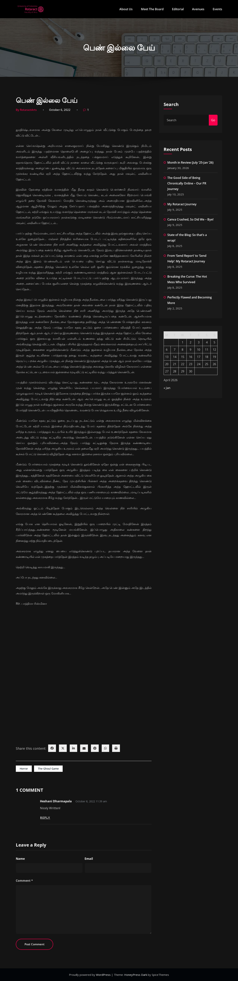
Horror (24, 768)
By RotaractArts (26, 110)
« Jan (167, 388)
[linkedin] (73, 748)
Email (89, 859)
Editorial (178, 9)
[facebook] (52, 748)
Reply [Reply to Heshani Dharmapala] (45, 817)
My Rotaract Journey (182, 204)
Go (213, 120)
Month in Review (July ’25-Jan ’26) (190, 162)
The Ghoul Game (48, 768)
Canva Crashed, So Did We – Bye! (190, 219)
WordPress (103, 975)
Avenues (198, 9)
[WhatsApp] (105, 748)
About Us (126, 9)
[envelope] (84, 748)
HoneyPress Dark (135, 975)
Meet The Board (152, 9)
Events (217, 9)
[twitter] (63, 748)
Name (20, 859)
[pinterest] (95, 748)
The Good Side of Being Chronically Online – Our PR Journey (186, 183)
